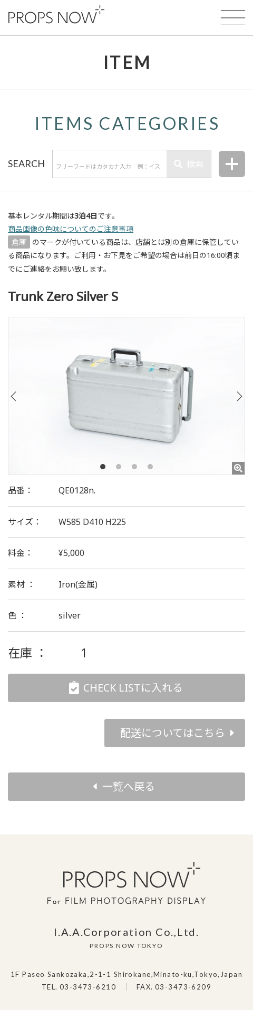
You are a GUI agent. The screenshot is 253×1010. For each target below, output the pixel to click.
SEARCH (26, 163)
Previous (13, 396)
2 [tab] (118, 466)
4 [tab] (150, 466)
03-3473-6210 (88, 987)
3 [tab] (134, 466)
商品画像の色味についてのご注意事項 (70, 229)
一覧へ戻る (128, 786)
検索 (188, 164)
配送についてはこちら (172, 733)
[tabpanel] (126, 396)
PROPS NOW (56, 14)
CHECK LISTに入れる (133, 688)
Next (239, 396)
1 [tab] (103, 466)
